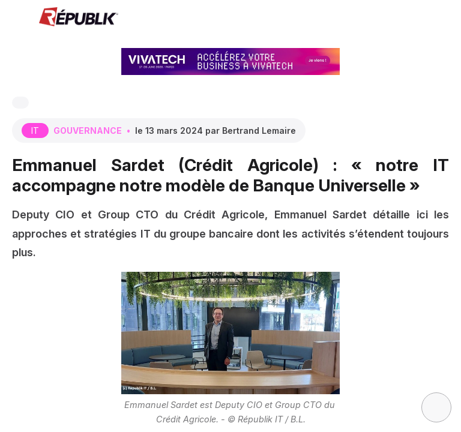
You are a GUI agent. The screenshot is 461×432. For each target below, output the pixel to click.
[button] (18, 18)
